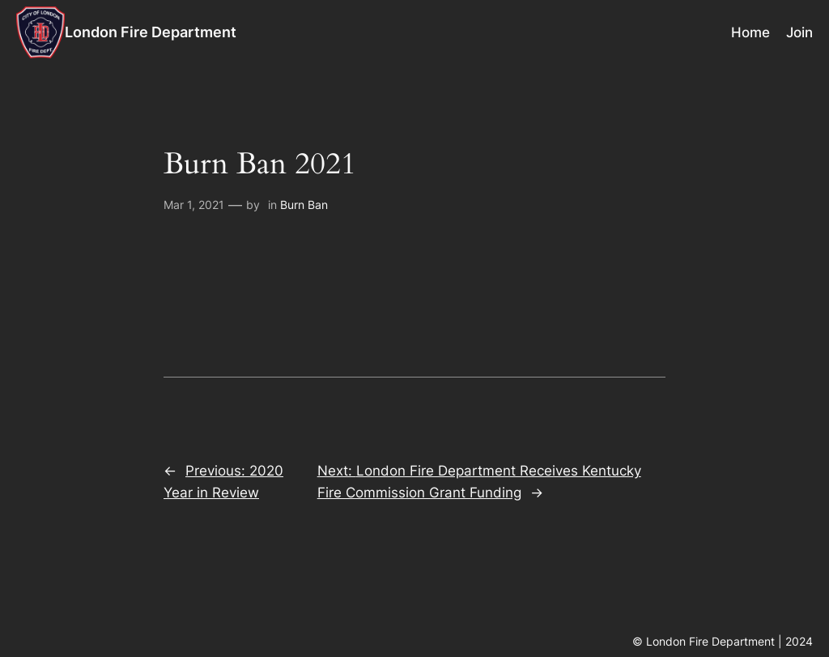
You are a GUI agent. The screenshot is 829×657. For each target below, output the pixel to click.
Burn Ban (304, 204)
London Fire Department (150, 32)
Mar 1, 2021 (194, 204)
